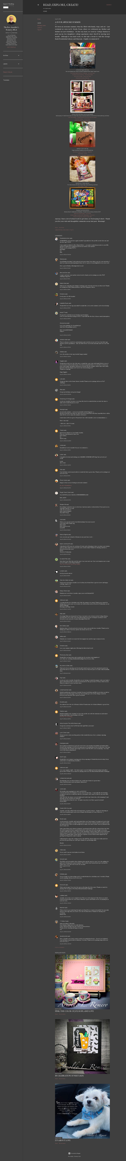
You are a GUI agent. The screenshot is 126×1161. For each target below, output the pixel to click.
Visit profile (11, 47)
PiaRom (62, 711)
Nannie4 (62, 907)
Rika (61, 389)
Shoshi (62, 819)
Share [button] (39, 19)
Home (45, 11)
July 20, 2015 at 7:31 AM (65, 880)
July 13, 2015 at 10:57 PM (65, 394)
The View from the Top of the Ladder (70, 564)
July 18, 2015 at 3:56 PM (65, 814)
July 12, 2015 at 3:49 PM (65, 335)
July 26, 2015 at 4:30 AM (65, 943)
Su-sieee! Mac (64, 559)
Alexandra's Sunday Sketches (82, 78)
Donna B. (62, 885)
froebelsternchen (65, 238)
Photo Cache (63, 480)
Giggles (62, 361)
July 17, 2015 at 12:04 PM (65, 685)
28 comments (62, 1143)
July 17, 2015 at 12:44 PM (65, 706)
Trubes (62, 430)
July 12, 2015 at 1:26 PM (65, 289)
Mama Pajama (64, 534)
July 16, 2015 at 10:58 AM (65, 632)
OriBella (62, 874)
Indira (61, 850)
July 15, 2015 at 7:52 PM (65, 621)
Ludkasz (62, 895)
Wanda (62, 259)
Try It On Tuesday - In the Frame (82, 119)
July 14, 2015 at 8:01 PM (65, 500)
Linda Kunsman (64, 690)
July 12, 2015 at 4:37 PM (65, 347)
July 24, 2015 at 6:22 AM (65, 931)
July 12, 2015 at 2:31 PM (65, 308)
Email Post (61, 227)
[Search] (108, 5)
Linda (61, 445)
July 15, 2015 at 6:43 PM (65, 595)
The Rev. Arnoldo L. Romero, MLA (11, 28)
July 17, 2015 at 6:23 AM (65, 650)
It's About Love (62, 1140)
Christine (62, 294)
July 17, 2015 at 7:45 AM (65, 661)
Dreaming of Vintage (66, 399)
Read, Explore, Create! (60, 5)
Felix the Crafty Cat (65, 580)
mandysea (63, 743)
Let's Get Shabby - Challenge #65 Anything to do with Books (82, 117)
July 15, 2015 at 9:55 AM (65, 530)
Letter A (39, 27)
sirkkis (61, 636)
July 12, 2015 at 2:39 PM (65, 318)
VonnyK (62, 859)
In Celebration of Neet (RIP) (69, 1075)
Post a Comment (59, 947)
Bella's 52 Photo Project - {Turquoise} (82, 213)
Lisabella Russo (64, 303)
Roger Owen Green (65, 492)
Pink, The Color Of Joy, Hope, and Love (74, 1011)
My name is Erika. (65, 665)
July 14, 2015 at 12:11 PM (65, 425)
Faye (61, 677)
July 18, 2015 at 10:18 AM (65, 773)
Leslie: (61, 454)
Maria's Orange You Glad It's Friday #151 (82, 216)
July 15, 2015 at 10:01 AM (65, 539)
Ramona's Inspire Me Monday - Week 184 (82, 152)
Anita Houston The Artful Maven (69, 723)
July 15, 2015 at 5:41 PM (65, 586)
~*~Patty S (63, 921)
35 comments (62, 1078)
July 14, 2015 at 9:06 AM (65, 405)
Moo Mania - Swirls (82, 153)
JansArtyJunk (63, 936)
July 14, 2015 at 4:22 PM (65, 465)
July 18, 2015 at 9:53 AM (65, 763)
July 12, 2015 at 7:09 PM (65, 356)
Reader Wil (63, 504)
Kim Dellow (63, 626)
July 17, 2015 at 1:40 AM (65, 641)
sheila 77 (62, 312)
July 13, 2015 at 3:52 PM (65, 385)
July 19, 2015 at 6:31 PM (65, 869)
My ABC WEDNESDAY (66, 485)
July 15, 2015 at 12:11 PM (65, 554)
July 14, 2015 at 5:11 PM (65, 475)
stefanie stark (63, 339)
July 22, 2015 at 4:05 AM (65, 903)
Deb (61, 469)
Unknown (62, 600)
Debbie (62, 351)
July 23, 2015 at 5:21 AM (65, 916)
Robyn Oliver (63, 591)
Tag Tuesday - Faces (82, 186)
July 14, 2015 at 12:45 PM (65, 440)
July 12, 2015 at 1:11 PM (65, 278)
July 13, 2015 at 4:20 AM (65, 374)
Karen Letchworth (65, 544)
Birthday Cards (41, 25)
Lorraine (62, 571)
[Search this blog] (9, 5)
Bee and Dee (63, 272)
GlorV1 (61, 757)
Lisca (61, 519)
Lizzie (61, 789)
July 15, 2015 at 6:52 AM (65, 515)
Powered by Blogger (74, 1153)
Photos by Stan (64, 655)
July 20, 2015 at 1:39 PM (65, 891)
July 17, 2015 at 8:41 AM (65, 673)
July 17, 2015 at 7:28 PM (65, 728)
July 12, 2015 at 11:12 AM (65, 268)
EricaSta (62, 702)
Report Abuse (7, 72)
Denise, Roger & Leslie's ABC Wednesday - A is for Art (82, 215)
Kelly (61, 613)
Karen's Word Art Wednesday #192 (82, 120)
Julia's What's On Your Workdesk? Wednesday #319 (82, 155)
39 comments (62, 1014)
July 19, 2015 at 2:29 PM (65, 854)
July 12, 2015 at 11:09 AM (65, 254)
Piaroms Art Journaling (66, 716)
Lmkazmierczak (64, 778)
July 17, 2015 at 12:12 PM (65, 697)
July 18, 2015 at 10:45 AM (65, 784)
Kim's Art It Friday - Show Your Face (82, 76)
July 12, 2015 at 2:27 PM (65, 298)
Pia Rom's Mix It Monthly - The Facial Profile (82, 74)
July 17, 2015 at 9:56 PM (65, 752)
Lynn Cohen (63, 732)
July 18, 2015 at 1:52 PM (65, 803)
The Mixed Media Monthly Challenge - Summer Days (82, 73)
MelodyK (62, 409)
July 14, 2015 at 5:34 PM (65, 487)
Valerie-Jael (63, 283)
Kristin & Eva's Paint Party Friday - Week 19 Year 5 (82, 79)
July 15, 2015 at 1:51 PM (65, 575)
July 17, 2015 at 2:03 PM (65, 718)
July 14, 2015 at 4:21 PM (65, 450)
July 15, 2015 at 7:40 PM (65, 609)
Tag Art (39, 29)
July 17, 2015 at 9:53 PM (65, 738)
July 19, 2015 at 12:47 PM (65, 845)
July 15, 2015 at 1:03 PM (65, 566)
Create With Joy (64, 808)
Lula (61, 379)
